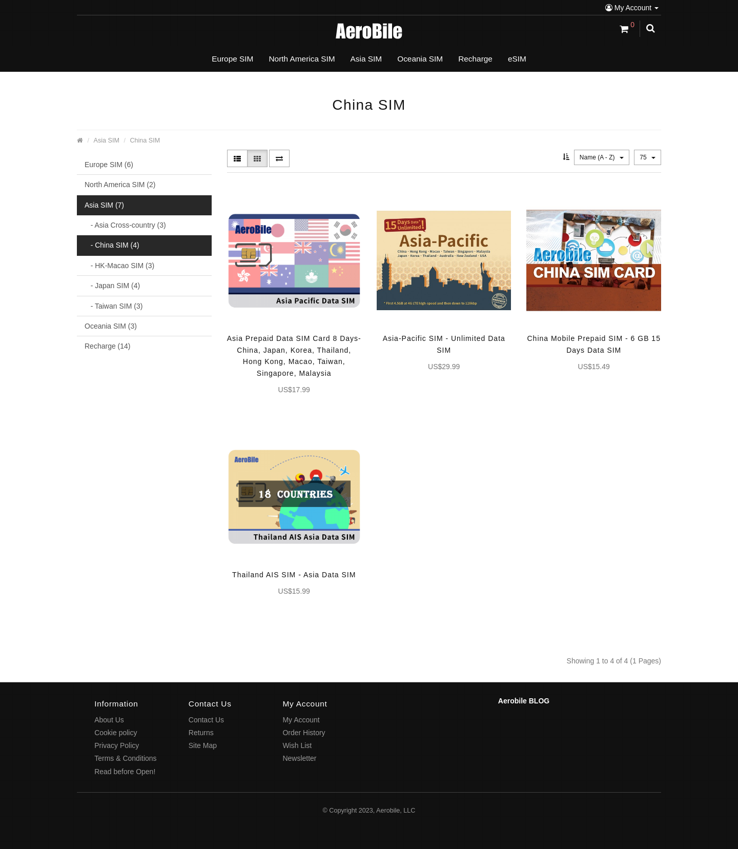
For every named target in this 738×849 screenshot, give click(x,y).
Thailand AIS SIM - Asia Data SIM (294, 575)
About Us (109, 720)
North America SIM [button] (302, 58)
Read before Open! (124, 771)
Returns (201, 733)
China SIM (145, 140)
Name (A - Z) (602, 157)
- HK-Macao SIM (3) (119, 265)
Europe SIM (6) (109, 164)
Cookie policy (115, 733)
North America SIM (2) (120, 184)
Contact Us (206, 720)
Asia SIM (106, 140)
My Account (632, 8)
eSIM (517, 58)
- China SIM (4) (112, 245)
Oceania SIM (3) (111, 326)
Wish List (297, 745)
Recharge (475, 58)
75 (647, 157)
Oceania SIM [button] (420, 58)
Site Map (203, 745)
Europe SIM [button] (232, 58)
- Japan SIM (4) (112, 285)
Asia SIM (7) (104, 205)
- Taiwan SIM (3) (113, 306)
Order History (303, 733)
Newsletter (299, 758)
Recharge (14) (108, 346)
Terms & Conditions (125, 758)
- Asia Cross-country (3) (125, 225)
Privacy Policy (116, 745)
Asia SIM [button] (366, 58)
